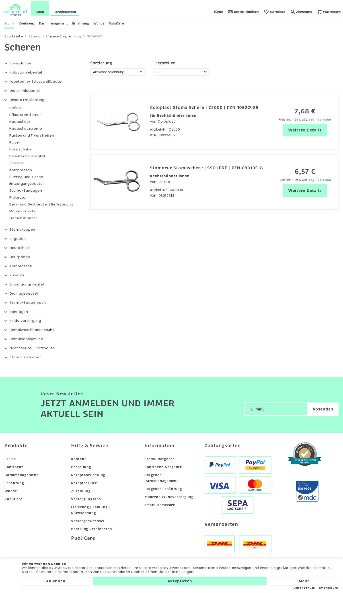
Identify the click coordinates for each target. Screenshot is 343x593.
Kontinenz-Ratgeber (163, 466)
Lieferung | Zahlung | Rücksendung (90, 509)
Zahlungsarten (223, 445)
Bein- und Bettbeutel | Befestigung (41, 203)
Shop (40, 11)
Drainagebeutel (24, 292)
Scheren (16, 162)
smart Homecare (159, 504)
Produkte (16, 445)
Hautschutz (19, 120)
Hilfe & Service (89, 445)
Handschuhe (20, 148)
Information (159, 445)
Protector (18, 196)
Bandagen (19, 310)
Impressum (328, 588)
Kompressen (20, 169)
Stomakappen (22, 228)
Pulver (14, 141)
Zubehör (17, 274)
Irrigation (18, 237)
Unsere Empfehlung (27, 99)
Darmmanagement (53, 23)
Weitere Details (305, 129)
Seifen (15, 107)
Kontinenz (27, 23)
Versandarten (221, 523)
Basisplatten (21, 62)
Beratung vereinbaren (91, 528)
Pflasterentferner (25, 114)
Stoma (9, 23)
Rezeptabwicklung (88, 474)
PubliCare (116, 23)
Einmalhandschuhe (26, 338)
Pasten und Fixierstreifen (31, 134)
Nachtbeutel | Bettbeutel (33, 347)
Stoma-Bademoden (28, 301)
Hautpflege (20, 256)
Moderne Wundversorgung (168, 496)
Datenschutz (304, 588)
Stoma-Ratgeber (25, 356)
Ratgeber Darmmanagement (161, 477)
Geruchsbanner (23, 217)
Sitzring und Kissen (26, 176)
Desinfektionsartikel (27, 155)
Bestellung (81, 466)
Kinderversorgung (25, 320)
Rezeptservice (84, 482)
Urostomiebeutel (25, 90)
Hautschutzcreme (25, 127)
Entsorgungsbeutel (26, 183)
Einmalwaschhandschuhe (32, 329)
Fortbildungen (64, 11)
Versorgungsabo (86, 498)
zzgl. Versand (320, 119)
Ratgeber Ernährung (163, 488)
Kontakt (78, 458)
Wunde (98, 23)
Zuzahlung (80, 490)
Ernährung (80, 23)
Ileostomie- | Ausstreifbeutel (36, 80)
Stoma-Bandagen (25, 189)
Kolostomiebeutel (26, 71)
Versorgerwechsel (88, 520)
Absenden (322, 408)
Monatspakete (22, 210)
